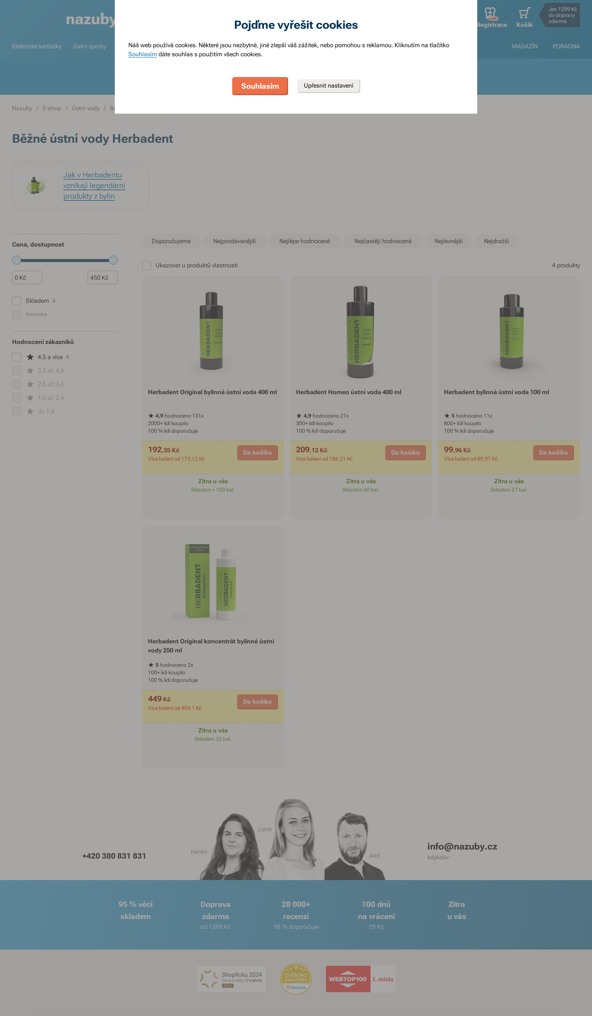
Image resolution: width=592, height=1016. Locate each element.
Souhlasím (142, 54)
